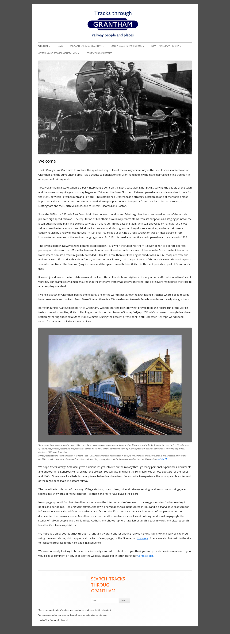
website (162, 459)
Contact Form (145, 555)
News (60, 46)
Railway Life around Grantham (86, 46)
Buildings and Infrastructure (126, 46)
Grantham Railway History (165, 46)
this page (142, 538)
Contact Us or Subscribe (99, 53)
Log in (64, 620)
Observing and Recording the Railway (57, 53)
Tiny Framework (52, 620)
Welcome (43, 46)
